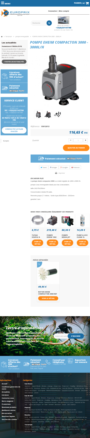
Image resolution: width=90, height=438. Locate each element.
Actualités (6, 392)
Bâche (26, 417)
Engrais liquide (62, 412)
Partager (53, 167)
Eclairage (50, 386)
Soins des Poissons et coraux (65, 402)
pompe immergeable (72, 427)
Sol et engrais (41, 390)
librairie (80, 412)
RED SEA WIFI (78, 398)
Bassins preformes (34, 417)
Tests (86, 388)
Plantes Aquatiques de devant (51, 410)
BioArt (51, 412)
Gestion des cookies (9, 419)
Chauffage (72, 386)
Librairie (36, 393)
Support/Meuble (36, 386)
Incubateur (84, 429)
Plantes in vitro (45, 412)
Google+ (64, 167)
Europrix (6, 141)
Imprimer (62, 173)
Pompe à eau (57, 386)
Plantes (27, 408)
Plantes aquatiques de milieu (68, 410)
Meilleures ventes (8, 410)
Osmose (43, 388)
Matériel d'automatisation (53, 390)
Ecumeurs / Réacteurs (67, 398)
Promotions (6, 404)
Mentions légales (8, 416)
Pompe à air (65, 386)
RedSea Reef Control (30, 400)
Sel (42, 404)
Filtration (44, 386)
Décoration (84, 390)
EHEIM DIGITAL (29, 388)
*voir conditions (15, 80)
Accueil (4, 384)
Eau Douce (28, 384)
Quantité (35, 140)
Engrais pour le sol (72, 412)
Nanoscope (35, 402)
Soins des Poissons (67, 388)
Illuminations (50, 419)
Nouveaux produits (9, 407)
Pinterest (75, 167)
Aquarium (27, 398)
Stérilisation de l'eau (55, 388)
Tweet (44, 167)
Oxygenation (71, 417)
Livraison (5, 395)
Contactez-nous (8, 398)
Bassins (27, 415)
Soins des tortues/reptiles (31, 429)
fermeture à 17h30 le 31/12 (12, 46)
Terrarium (28, 425)
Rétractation (7, 413)
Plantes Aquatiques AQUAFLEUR (33, 410)
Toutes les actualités (14, 62)
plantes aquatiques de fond (32, 412)
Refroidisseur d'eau (82, 386)
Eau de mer (29, 396)
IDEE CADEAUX (29, 393)
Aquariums (27, 386)
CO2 (48, 388)
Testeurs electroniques (31, 390)
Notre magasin (7, 401)
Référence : (36, 126)
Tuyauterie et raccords (68, 390)
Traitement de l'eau (79, 388)
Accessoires (34, 422)
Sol (85, 419)
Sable (46, 404)
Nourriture (37, 388)
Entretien (77, 390)
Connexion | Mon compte (58, 11)
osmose (41, 402)
